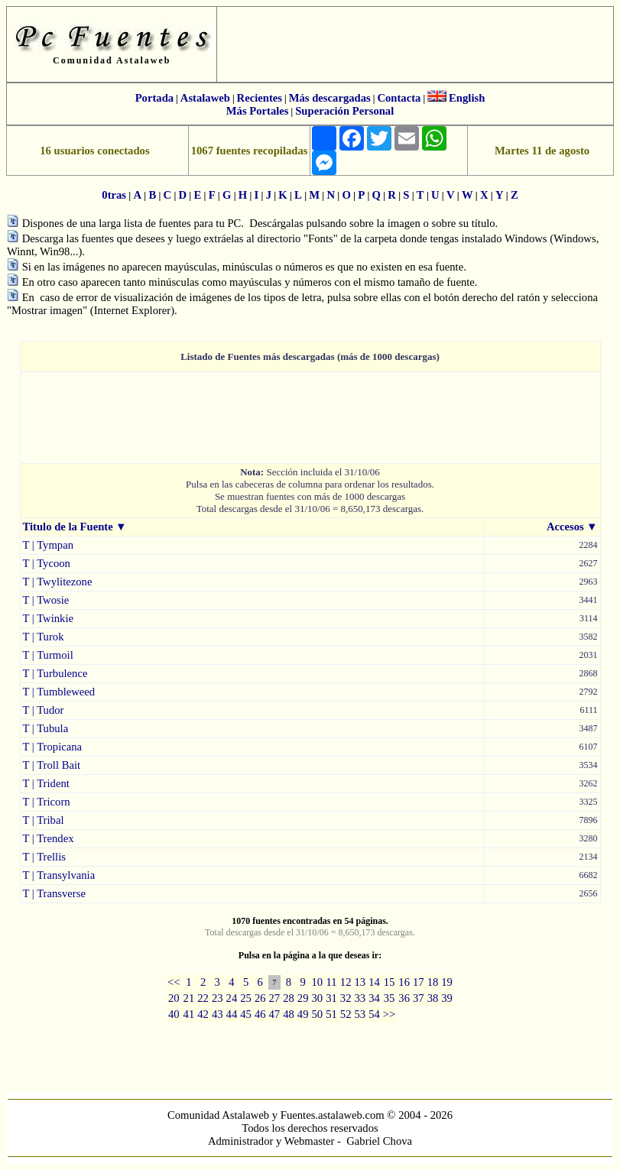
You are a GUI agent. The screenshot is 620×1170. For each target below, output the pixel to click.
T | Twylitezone (58, 581)
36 (404, 998)
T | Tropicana (53, 747)
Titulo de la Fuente (68, 526)
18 (433, 982)
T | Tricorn (46, 802)
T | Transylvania (59, 875)
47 (275, 1014)
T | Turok (43, 636)
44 (232, 1014)
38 (433, 998)
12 (346, 982)
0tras (114, 195)
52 (346, 1014)
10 (317, 982)
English (467, 98)
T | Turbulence (55, 673)
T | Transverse (54, 893)
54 (374, 1014)
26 (260, 998)
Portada (154, 98)
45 (246, 1014)
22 (203, 998)
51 (331, 1014)
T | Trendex (48, 838)
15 (389, 982)
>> (389, 1014)
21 (189, 998)
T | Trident (46, 783)
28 (288, 998)
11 (331, 982)
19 (447, 982)
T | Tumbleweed (59, 691)
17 (418, 982)
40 (174, 1014)
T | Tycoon (46, 563)
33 (359, 998)
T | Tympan (48, 545)
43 (217, 1014)
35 (389, 998)
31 (331, 998)
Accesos (565, 526)
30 (317, 998)
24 (232, 998)
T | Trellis (44, 857)
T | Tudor (43, 710)
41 (189, 1014)
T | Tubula (46, 728)
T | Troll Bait (52, 765)
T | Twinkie (48, 618)
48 (288, 1014)
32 (346, 998)
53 (359, 1014)
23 (217, 998)
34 (374, 998)
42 (203, 1014)
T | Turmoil (48, 655)
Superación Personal (344, 111)
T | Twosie (46, 600)
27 (275, 998)
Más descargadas (330, 98)
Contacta (398, 98)
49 (303, 1014)
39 (447, 998)
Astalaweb (205, 98)
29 (303, 998)
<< (173, 982)
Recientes (259, 98)
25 (246, 998)
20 (174, 998)
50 (317, 1014)
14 (374, 982)
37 (418, 998)
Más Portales (257, 111)
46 (260, 1014)
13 (359, 982)
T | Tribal (43, 820)
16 (404, 982)
